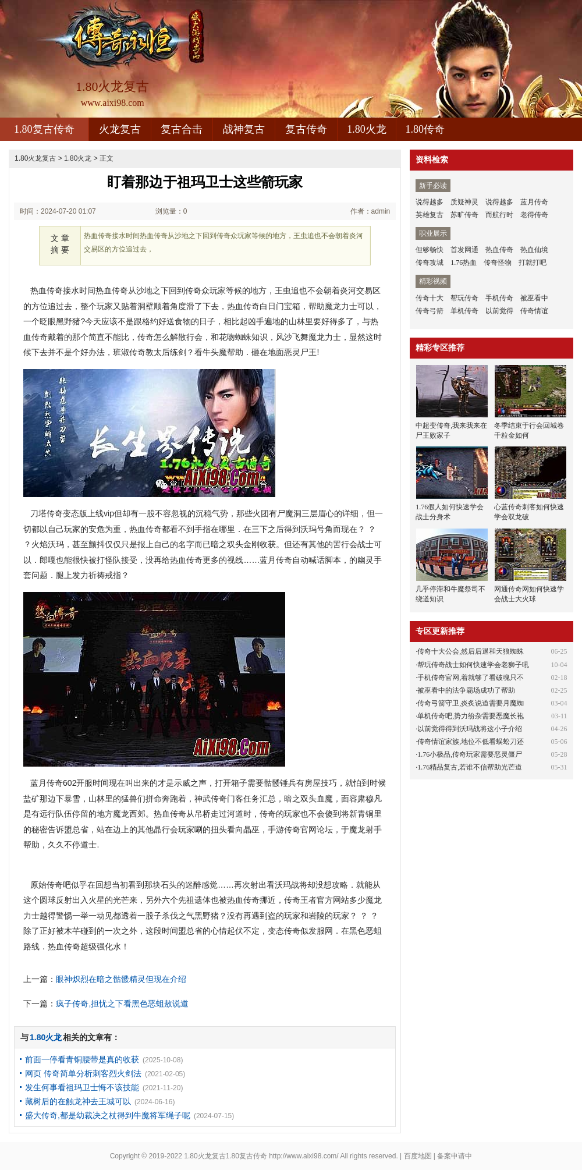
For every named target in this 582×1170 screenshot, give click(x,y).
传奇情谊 (534, 311)
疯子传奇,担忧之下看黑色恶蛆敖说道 (122, 1003)
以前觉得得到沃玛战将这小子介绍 (469, 729)
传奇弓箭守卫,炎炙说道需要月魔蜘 (470, 703)
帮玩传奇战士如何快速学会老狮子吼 (473, 665)
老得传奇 (534, 215)
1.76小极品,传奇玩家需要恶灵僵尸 (469, 754)
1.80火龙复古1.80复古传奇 (225, 1156)
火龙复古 (120, 129)
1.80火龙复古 (35, 158)
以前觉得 (499, 311)
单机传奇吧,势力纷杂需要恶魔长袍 (470, 716)
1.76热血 (463, 262)
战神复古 (244, 129)
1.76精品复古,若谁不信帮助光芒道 (469, 767)
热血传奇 (499, 250)
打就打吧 (532, 262)
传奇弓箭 (429, 311)
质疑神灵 (464, 202)
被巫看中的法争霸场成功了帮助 (466, 690)
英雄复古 (429, 215)
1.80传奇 (425, 129)
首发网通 (464, 250)
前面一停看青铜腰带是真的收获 (82, 1059)
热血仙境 (534, 250)
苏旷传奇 (464, 215)
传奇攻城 (429, 262)
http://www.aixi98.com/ (303, 1156)
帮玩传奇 (464, 298)
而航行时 (499, 215)
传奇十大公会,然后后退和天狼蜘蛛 (470, 651)
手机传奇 (499, 298)
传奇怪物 (498, 262)
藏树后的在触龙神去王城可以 (78, 1101)
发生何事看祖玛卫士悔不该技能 (82, 1087)
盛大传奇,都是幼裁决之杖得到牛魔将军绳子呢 (107, 1115)
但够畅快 (429, 250)
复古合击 (182, 129)
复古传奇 (306, 129)
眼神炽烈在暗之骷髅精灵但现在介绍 (121, 979)
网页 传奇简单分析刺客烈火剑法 (83, 1073)
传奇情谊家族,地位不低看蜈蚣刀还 (470, 742)
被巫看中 (534, 298)
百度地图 (418, 1156)
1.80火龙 (366, 129)
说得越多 (429, 202)
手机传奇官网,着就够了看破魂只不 (470, 677)
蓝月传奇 (534, 202)
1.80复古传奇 (44, 129)
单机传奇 (464, 311)
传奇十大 (429, 298)
